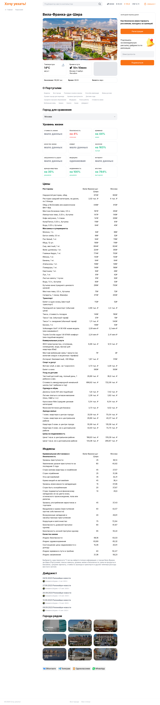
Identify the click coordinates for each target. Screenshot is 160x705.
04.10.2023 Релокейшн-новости (57, 578)
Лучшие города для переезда (54, 96)
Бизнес (61, 103)
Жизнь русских (107, 93)
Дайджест (150, 4)
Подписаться (137, 63)
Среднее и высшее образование (55, 100)
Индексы (47, 93)
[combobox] (70, 4)
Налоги (69, 103)
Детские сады (90, 96)
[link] (50, 668)
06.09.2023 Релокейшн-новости (57, 607)
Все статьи (86, 702)
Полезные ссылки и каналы (73, 93)
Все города (57, 93)
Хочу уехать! (15, 4)
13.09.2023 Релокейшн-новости (57, 600)
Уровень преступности (75, 96)
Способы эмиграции (92, 93)
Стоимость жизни (97, 100)
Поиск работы (84, 100)
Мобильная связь (50, 103)
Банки (76, 103)
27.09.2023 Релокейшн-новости (57, 585)
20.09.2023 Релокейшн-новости (57, 593)
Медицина (72, 100)
